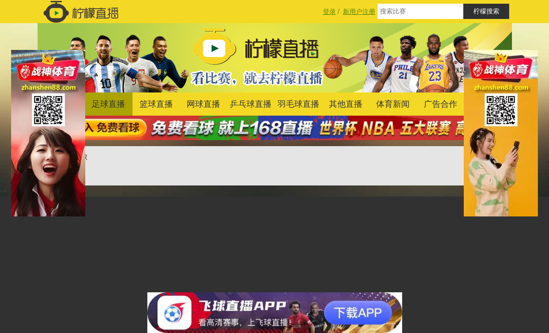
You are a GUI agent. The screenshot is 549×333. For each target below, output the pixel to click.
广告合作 (440, 104)
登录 (329, 11)
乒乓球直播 (250, 104)
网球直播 (203, 104)
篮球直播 (156, 104)
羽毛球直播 (298, 104)
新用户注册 (359, 11)
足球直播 (108, 104)
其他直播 (345, 104)
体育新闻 (393, 104)
